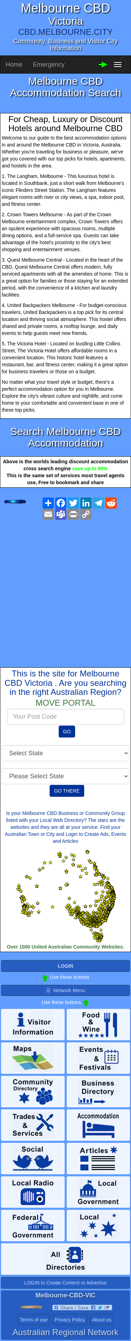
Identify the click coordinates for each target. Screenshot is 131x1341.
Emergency (49, 64)
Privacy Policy (69, 1320)
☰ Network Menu (65, 990)
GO (67, 731)
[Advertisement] (65, 588)
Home (14, 64)
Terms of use (34, 1320)
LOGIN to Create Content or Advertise (65, 1283)
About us (101, 1320)
